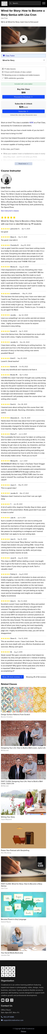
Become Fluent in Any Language (13, 919)
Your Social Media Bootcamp (12, 953)
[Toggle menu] (44, 3)
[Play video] (23, 39)
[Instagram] (11, 1000)
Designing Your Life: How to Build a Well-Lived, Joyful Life (23, 748)
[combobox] (25, 3)
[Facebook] (7, 1000)
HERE (31, 122)
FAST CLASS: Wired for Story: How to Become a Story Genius (21, 885)
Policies (23, 1031)
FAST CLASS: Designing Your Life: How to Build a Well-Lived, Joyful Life (22, 782)
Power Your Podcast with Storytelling (15, 850)
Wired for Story (8, 60)
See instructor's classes (10, 210)
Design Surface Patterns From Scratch (15, 714)
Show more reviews (12, 677)
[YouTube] (3, 1000)
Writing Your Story (8, 817)
